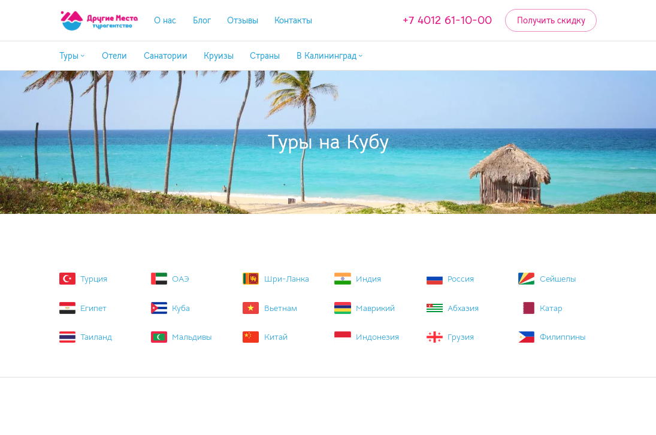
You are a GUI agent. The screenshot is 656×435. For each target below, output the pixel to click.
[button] (72, 56)
